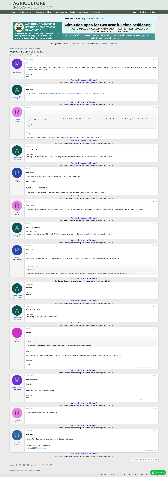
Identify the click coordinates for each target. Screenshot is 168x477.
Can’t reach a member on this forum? (84, 80)
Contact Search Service (79, 12)
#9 (156, 284)
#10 (156, 306)
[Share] (153, 59)
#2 (156, 85)
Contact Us (95, 12)
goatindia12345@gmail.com (36, 448)
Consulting (40, 12)
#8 (156, 246)
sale (43, 55)
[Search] (153, 12)
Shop (49, 12)
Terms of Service (134, 475)
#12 (156, 376)
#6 (156, 201)
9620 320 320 (97, 19)
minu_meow (15, 55)
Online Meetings (60, 12)
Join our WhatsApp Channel (106, 44)
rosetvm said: (31, 266)
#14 (156, 431)
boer (34, 55)
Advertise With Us (109, 475)
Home (13, 12)
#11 (156, 328)
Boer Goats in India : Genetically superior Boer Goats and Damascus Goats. (77, 93)
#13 (156, 408)
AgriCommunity (25, 12)
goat (38, 55)
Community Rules (122, 475)
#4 (156, 146)
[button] (32, 12)
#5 (156, 168)
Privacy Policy (145, 475)
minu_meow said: (32, 112)
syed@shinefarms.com (93, 157)
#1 (156, 59)
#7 (156, 223)
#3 (156, 107)
